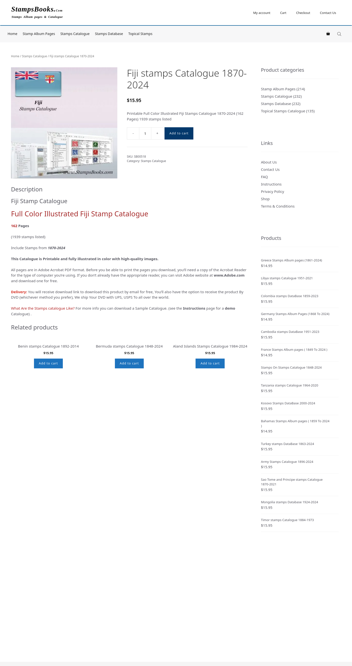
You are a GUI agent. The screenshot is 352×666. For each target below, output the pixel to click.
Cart (283, 13)
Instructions (271, 184)
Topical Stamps (140, 33)
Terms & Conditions (278, 206)
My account (261, 13)
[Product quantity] (145, 133)
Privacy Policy (272, 191)
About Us (269, 162)
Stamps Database (109, 33)
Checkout (303, 13)
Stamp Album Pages (39, 33)
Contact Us (328, 13)
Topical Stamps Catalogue (283, 110)
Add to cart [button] (48, 417)
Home (12, 33)
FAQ (264, 176)
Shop (265, 198)
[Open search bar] (339, 34)
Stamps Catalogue (75, 33)
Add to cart (178, 133)
